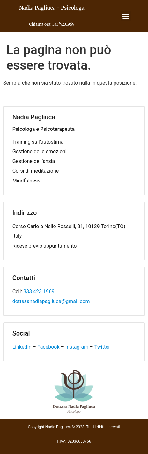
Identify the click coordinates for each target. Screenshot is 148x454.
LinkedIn (22, 347)
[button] (126, 16)
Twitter (102, 347)
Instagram (76, 347)
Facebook (48, 347)
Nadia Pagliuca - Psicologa (52, 7)
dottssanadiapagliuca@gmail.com (51, 301)
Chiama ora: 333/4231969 (51, 24)
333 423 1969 (39, 291)
